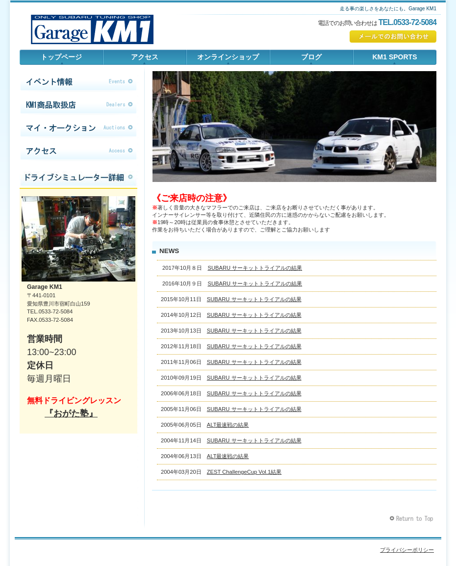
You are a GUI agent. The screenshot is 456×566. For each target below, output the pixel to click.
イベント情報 (78, 82)
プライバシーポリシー (407, 550)
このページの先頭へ (412, 518)
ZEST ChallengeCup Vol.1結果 (244, 472)
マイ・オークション (78, 128)
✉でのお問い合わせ (393, 36)
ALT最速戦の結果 (228, 425)
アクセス (78, 151)
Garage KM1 (92, 27)
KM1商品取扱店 (78, 105)
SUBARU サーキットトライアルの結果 (254, 268)
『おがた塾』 (71, 413)
